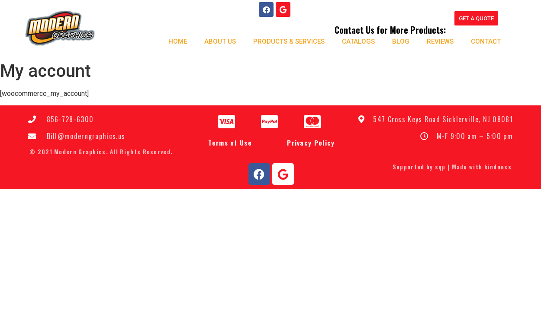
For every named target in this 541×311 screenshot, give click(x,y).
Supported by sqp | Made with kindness (452, 166)
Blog (400, 41)
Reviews (439, 41)
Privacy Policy (311, 142)
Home (177, 41)
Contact (485, 41)
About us (219, 41)
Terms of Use (230, 142)
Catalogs (357, 41)
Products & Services (288, 41)
